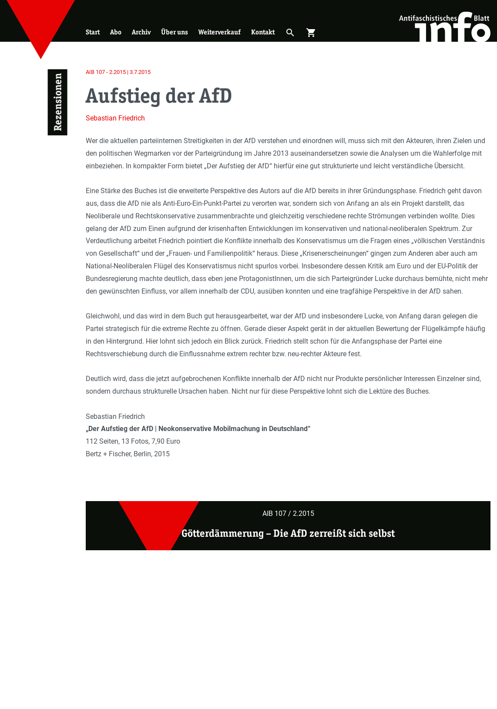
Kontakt (263, 32)
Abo (115, 32)
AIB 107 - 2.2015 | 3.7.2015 (118, 72)
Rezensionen (57, 102)
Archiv (141, 32)
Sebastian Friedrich (115, 118)
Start (93, 32)
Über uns (174, 32)
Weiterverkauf (219, 32)
